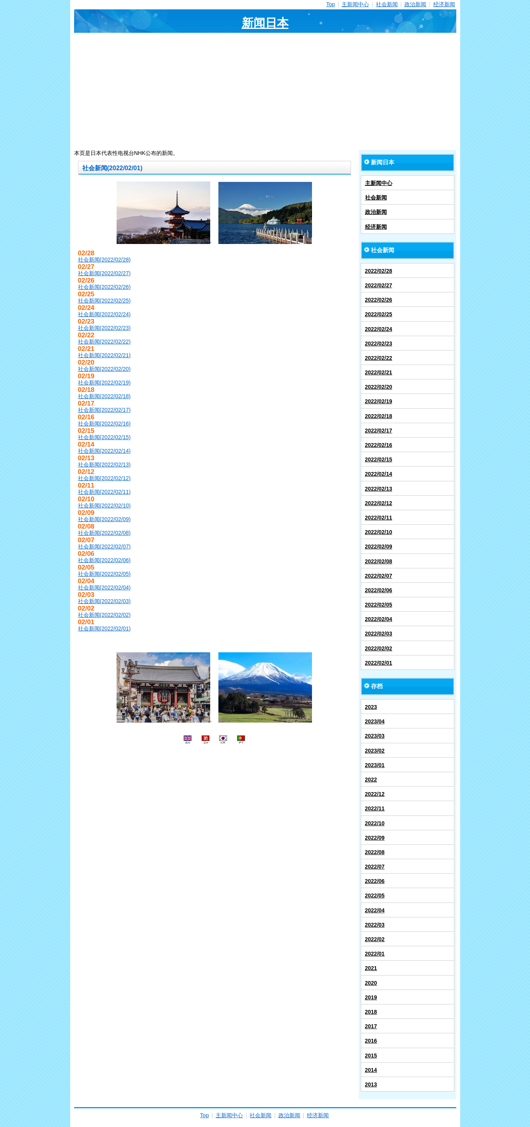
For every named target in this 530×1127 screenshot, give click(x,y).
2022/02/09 (378, 546)
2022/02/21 (378, 372)
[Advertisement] (265, 91)
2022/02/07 (378, 576)
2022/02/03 (378, 633)
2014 (371, 1070)
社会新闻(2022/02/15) (104, 437)
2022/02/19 (378, 401)
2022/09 (375, 838)
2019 (371, 997)
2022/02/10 (378, 532)
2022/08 (375, 852)
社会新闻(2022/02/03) (104, 601)
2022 (371, 779)
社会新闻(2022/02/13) (104, 464)
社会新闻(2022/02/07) (104, 546)
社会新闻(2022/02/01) (104, 628)
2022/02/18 (378, 416)
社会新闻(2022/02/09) (104, 519)
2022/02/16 (378, 445)
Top (330, 4)
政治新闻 (415, 4)
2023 (371, 707)
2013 (371, 1084)
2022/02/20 (378, 387)
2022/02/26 (378, 300)
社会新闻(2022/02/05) (104, 574)
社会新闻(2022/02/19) (104, 382)
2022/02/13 (378, 489)
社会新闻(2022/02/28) (104, 259)
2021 (371, 968)
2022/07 (375, 866)
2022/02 (375, 939)
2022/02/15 (378, 459)
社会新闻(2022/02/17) (104, 410)
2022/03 (375, 925)
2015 (371, 1055)
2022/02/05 (378, 605)
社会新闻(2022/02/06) (104, 560)
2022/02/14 (378, 474)
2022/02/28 (378, 271)
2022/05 (375, 895)
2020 (371, 983)
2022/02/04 (378, 619)
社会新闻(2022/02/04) (104, 587)
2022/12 (375, 794)
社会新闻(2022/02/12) (104, 478)
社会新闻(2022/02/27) (104, 273)
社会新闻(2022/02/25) (104, 300)
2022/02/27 (378, 285)
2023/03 (375, 736)
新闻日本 (265, 22)
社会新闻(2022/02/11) (104, 492)
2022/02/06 (378, 590)
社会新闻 (387, 4)
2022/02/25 (378, 314)
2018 (371, 1012)
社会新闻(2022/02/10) (104, 505)
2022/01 (375, 954)
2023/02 (375, 751)
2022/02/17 (378, 430)
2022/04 (375, 910)
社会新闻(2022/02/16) (104, 423)
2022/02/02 (378, 648)
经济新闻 (444, 4)
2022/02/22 (378, 358)
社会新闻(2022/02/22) (104, 341)
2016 (371, 1041)
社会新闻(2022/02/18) (104, 396)
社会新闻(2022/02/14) (104, 451)
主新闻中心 (355, 4)
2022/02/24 (378, 329)
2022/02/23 (378, 343)
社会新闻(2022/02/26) (104, 287)
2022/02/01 (378, 663)
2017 (371, 1026)
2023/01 (375, 765)
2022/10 (375, 823)
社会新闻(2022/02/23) (104, 328)
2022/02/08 (378, 561)
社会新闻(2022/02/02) (104, 615)
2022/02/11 (378, 518)
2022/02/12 (378, 503)
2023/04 (375, 721)
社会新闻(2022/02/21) (104, 355)
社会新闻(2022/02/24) (104, 314)
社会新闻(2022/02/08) (104, 533)
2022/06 (375, 881)
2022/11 (375, 808)
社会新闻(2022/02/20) (104, 369)
